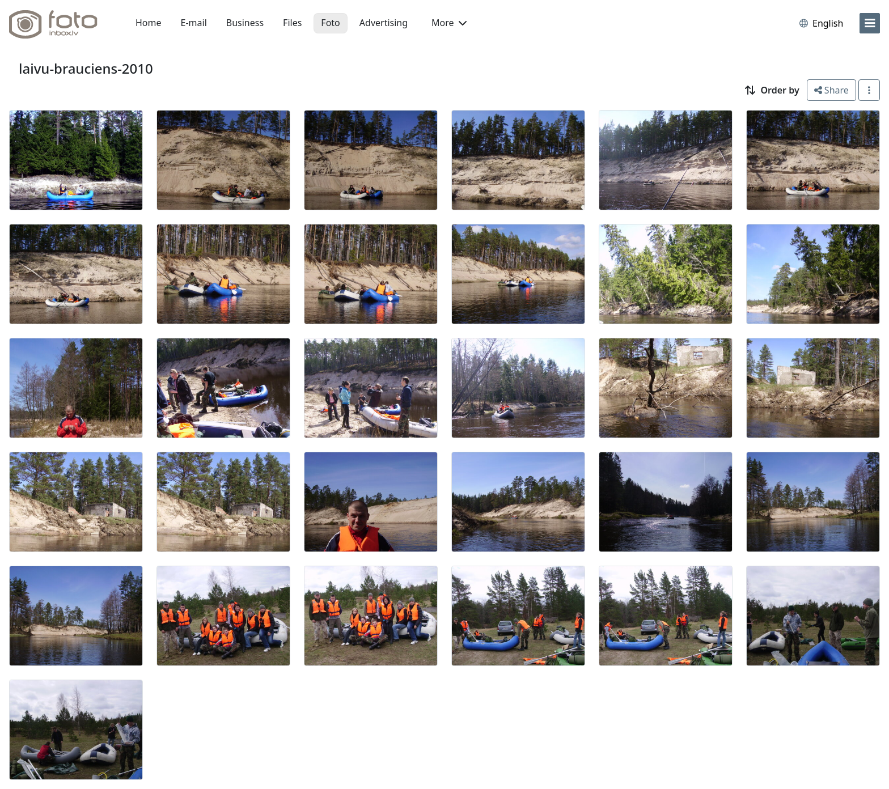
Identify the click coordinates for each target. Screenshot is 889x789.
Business (245, 22)
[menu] (870, 23)
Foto (330, 22)
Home (149, 22)
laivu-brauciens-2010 (86, 68)
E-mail (194, 22)
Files (292, 22)
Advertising (383, 22)
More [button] (449, 22)
